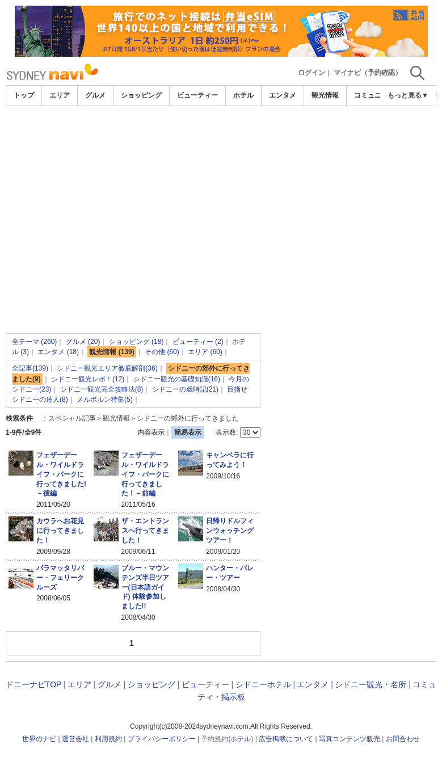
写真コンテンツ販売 (349, 739)
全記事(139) (30, 368)
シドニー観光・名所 (370, 684)
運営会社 (75, 739)
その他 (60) (162, 352)
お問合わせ (403, 739)
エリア (59, 95)
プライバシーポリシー (162, 739)
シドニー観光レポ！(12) (87, 379)
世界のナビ (39, 739)
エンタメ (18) (58, 352)
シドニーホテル (263, 684)
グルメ (95, 95)
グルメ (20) (83, 342)
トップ (24, 95)
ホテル (243, 95)
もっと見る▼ (408, 95)
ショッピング (141, 95)
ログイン (311, 73)
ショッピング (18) (136, 342)
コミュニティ (374, 95)
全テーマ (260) (34, 342)
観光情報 (325, 95)
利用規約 (108, 739)
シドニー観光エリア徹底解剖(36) (107, 368)
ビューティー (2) (198, 342)
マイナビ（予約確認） (368, 73)
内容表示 (151, 432)
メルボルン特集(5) (105, 399)
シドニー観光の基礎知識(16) (176, 379)
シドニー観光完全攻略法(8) (102, 389)
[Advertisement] (221, 191)
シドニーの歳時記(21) (185, 389)
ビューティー (197, 95)
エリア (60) (205, 352)
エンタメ (282, 95)
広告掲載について (286, 739)
